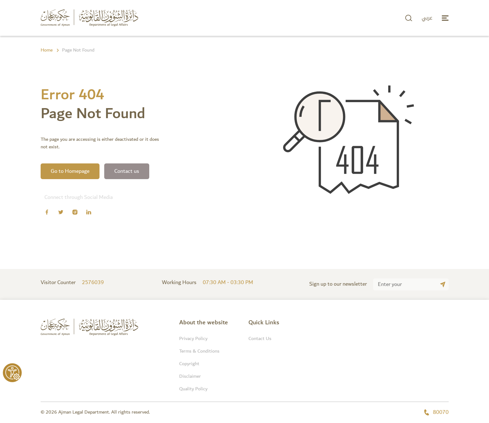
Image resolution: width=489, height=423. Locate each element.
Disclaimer (190, 376)
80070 (436, 412)
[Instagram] (74, 213)
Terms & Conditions (199, 351)
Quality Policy (193, 389)
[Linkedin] (88, 213)
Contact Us (259, 338)
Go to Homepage (70, 171)
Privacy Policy (193, 338)
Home (47, 50)
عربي (427, 18)
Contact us (126, 171)
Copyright (189, 364)
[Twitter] (60, 213)
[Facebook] (46, 213)
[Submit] (443, 284)
